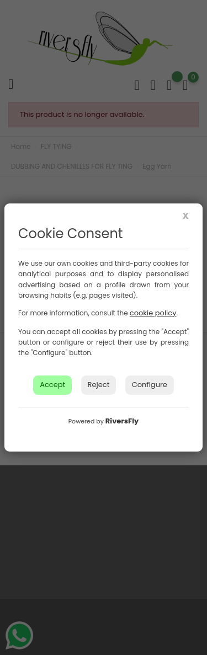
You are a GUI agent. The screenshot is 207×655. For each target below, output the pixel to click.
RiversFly (122, 421)
